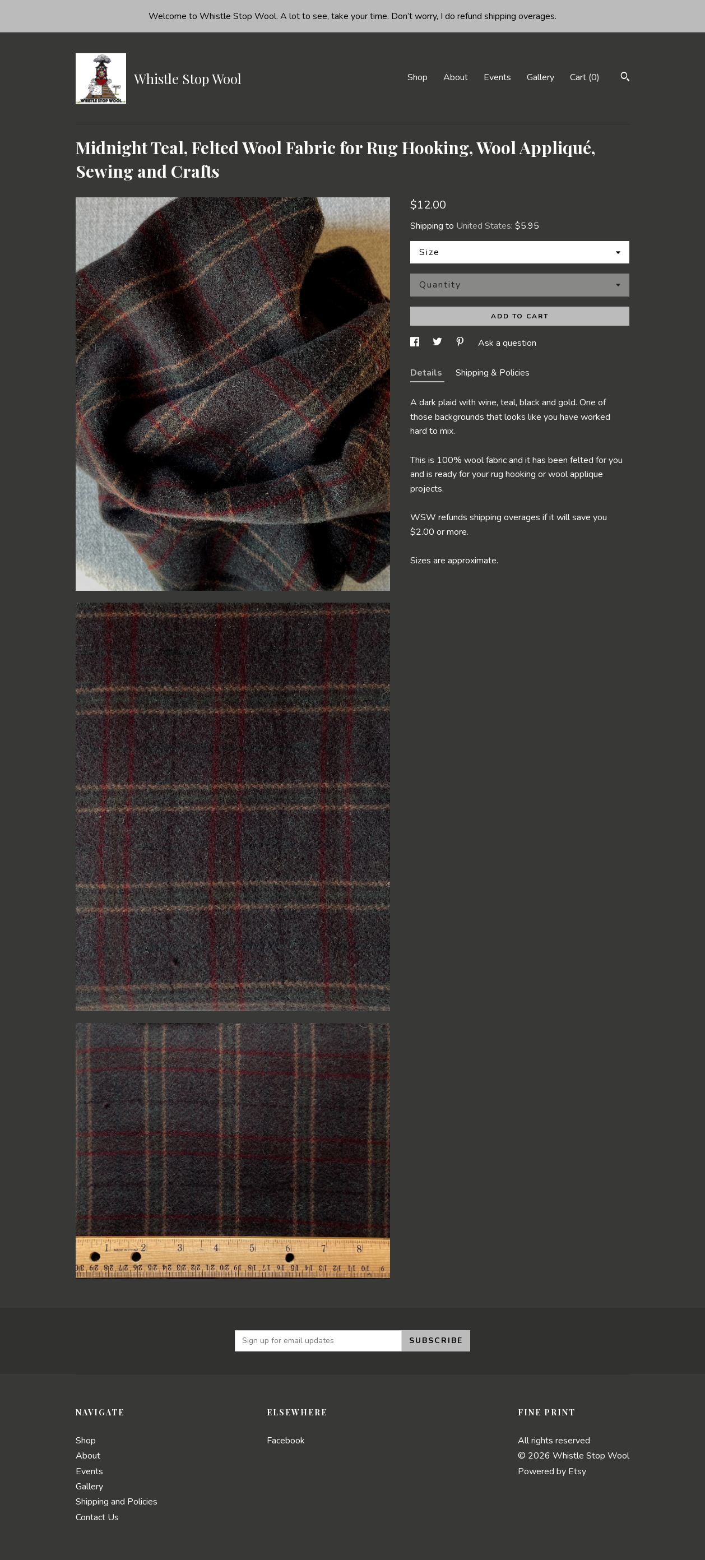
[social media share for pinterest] (461, 343)
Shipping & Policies (493, 373)
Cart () (585, 77)
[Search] (625, 78)
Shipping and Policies (116, 1502)
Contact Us (97, 1517)
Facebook (286, 1440)
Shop (417, 77)
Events (497, 77)
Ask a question (507, 343)
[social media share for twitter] (438, 343)
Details (427, 373)
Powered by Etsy (552, 1471)
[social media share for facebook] (415, 343)
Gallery (540, 77)
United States (483, 226)
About (455, 77)
